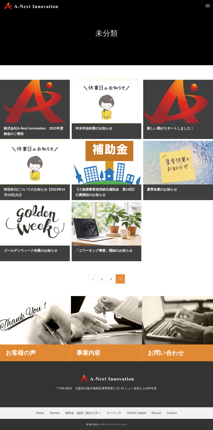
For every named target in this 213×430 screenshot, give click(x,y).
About (40, 413)
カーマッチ (113, 413)
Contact (171, 413)
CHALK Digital (136, 413)
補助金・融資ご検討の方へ (83, 413)
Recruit (156, 413)
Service (54, 413)
